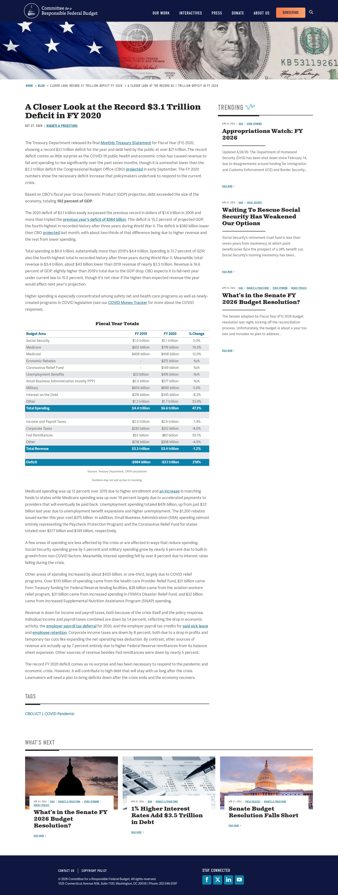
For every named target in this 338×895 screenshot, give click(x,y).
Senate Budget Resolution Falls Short (263, 812)
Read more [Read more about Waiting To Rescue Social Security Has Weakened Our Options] (227, 271)
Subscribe (291, 12)
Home (29, 86)
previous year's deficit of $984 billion (94, 219)
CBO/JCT (33, 713)
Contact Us (66, 871)
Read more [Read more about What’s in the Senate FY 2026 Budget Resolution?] (227, 350)
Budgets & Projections (62, 126)
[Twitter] (217, 880)
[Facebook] (206, 880)
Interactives (190, 13)
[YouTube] (239, 880)
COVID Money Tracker (127, 302)
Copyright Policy (94, 871)
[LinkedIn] (228, 880)
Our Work (161, 13)
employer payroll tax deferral (71, 626)
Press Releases (252, 801)
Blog (41, 86)
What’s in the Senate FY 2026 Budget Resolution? (261, 299)
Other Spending (254, 123)
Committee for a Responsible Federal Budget (61, 10)
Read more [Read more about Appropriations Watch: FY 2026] (227, 186)
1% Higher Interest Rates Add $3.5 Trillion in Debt (167, 815)
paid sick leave (195, 626)
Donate (238, 13)
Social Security (254, 202)
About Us (262, 13)
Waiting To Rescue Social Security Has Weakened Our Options (261, 216)
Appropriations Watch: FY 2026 (262, 135)
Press (217, 13)
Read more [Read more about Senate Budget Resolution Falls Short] (234, 825)
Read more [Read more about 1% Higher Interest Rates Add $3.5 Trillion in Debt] (136, 832)
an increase (169, 491)
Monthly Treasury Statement (126, 143)
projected (134, 169)
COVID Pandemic (60, 713)
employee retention (49, 632)
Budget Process (299, 288)
